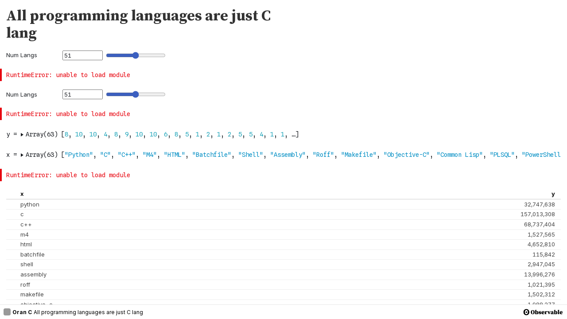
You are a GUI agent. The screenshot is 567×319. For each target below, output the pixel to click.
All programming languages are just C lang (88, 312)
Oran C (18, 311)
